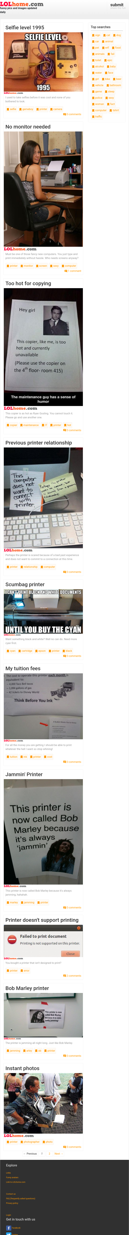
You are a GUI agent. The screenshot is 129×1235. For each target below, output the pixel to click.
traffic (97, 116)
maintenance (29, 425)
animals (98, 54)
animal (107, 41)
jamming (27, 902)
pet (95, 47)
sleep (109, 91)
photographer (30, 1141)
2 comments (72, 975)
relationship (28, 566)
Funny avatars (12, 1177)
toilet (96, 60)
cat (106, 35)
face (109, 72)
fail (110, 54)
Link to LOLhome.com (15, 1182)
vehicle (97, 85)
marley (12, 902)
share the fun (118, 6)
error (24, 970)
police (97, 97)
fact (111, 104)
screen (41, 265)
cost (48, 756)
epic (108, 60)
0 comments (72, 114)
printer (41, 109)
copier (12, 425)
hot (67, 425)
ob (38, 1050)
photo (48, 1141)
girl (95, 79)
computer (69, 265)
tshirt (114, 110)
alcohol (98, 66)
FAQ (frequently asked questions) (20, 1198)
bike (106, 79)
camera (56, 109)
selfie (11, 109)
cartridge (25, 650)
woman (98, 104)
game (97, 91)
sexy (54, 265)
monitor (26, 265)
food (116, 47)
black (67, 650)
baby (111, 66)
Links (8, 1173)
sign (96, 35)
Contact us (11, 1194)
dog (117, 35)
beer (117, 79)
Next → (59, 1153)
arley (27, 1050)
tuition (12, 756)
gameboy (26, 109)
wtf (105, 47)
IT (44, 425)
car (95, 41)
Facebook (13, 1228)
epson (40, 650)
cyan (11, 650)
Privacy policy (12, 1203)
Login (8, 1215)
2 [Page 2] (49, 1153)
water (97, 72)
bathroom (113, 85)
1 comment (73, 271)
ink (23, 756)
